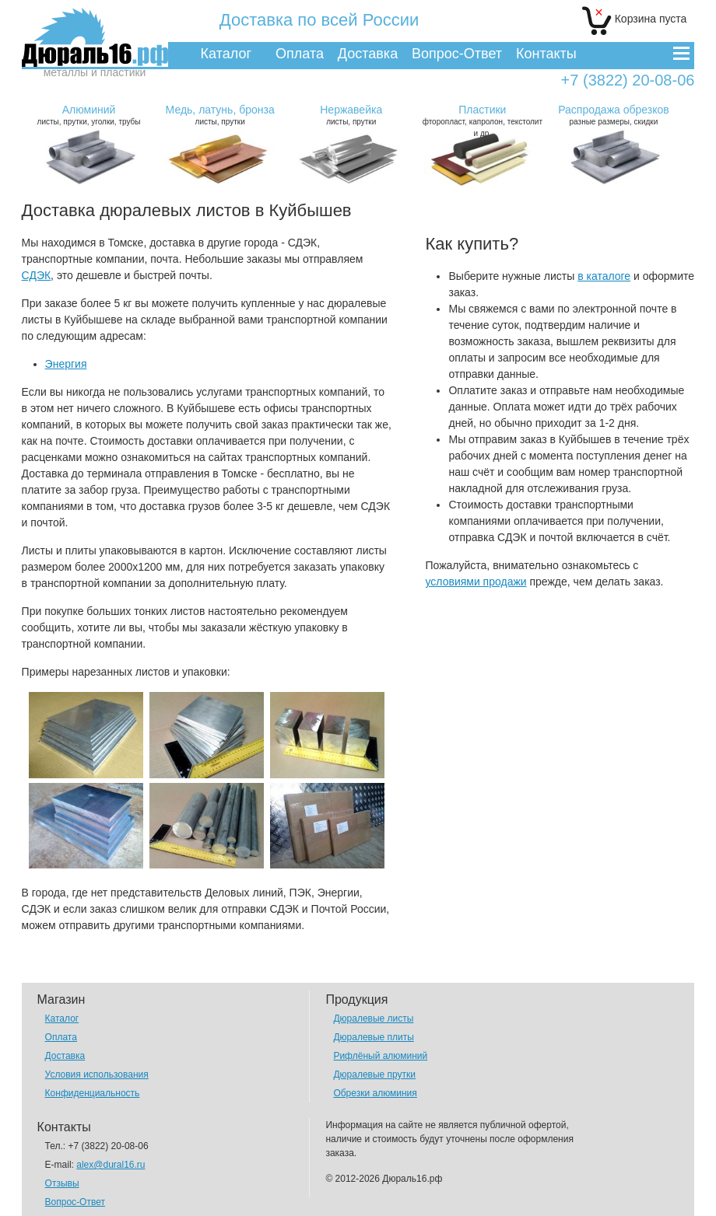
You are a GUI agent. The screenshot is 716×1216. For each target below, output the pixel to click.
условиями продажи (475, 581)
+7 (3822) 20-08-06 (628, 80)
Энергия (66, 364)
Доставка (368, 53)
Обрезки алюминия (374, 1093)
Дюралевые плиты (373, 1037)
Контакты (546, 53)
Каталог (226, 53)
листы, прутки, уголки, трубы (88, 114)
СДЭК (36, 275)
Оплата (300, 53)
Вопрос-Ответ (457, 53)
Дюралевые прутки (374, 1074)
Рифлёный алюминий (380, 1055)
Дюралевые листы (373, 1018)
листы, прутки (220, 114)
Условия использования (97, 1074)
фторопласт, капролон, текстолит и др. (482, 120)
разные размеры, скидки (614, 114)
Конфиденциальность (92, 1093)
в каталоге (603, 276)
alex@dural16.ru (110, 1164)
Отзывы (62, 1183)
